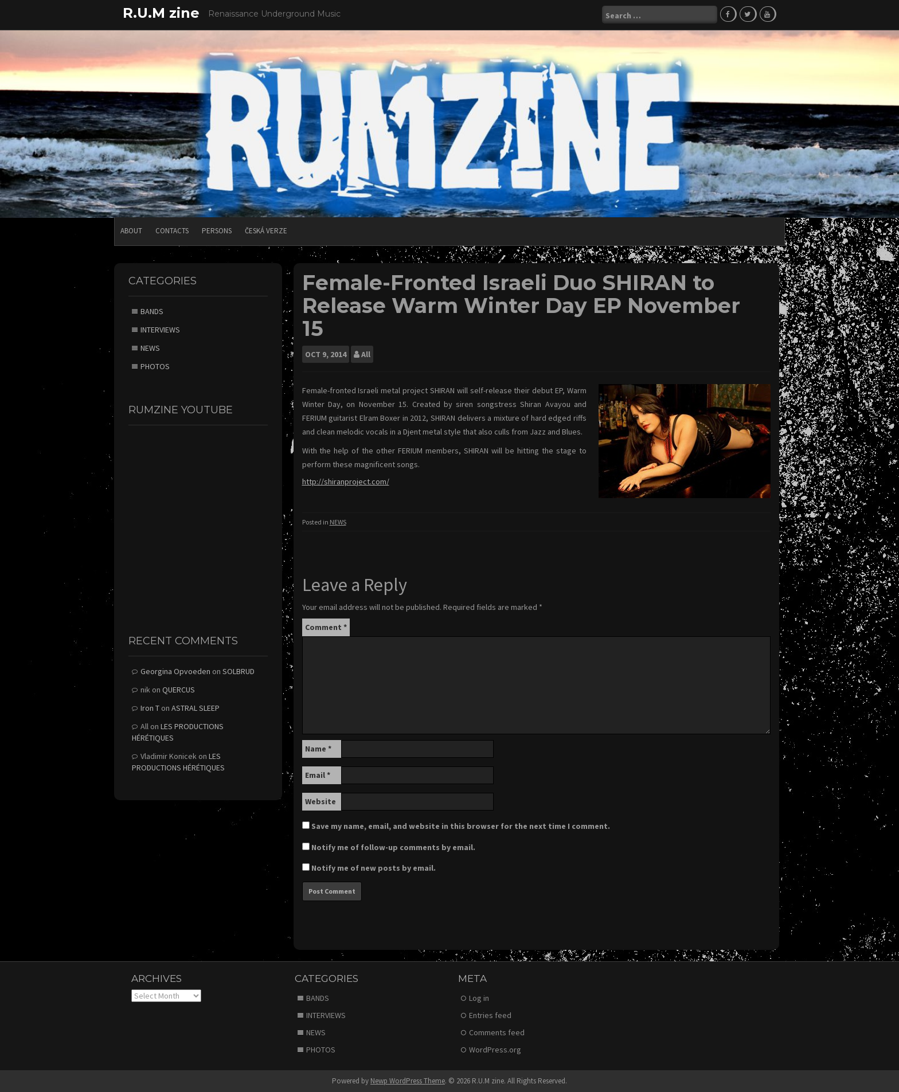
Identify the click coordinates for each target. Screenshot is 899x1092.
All (365, 354)
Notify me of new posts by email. (373, 867)
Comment (326, 626)
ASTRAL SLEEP (195, 707)
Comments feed (497, 1032)
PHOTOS (155, 366)
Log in (479, 997)
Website (320, 800)
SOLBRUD (238, 671)
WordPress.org (495, 1049)
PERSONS (217, 230)
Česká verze (266, 230)
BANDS (151, 311)
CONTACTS (172, 230)
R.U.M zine (161, 13)
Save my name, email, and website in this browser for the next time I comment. (460, 825)
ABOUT (131, 230)
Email (317, 774)
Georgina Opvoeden (175, 671)
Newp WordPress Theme (407, 1080)
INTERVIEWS (160, 329)
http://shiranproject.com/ (345, 481)
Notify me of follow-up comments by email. (393, 846)
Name (318, 747)
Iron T (149, 707)
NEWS (338, 521)
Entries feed (490, 1014)
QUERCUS (178, 689)
